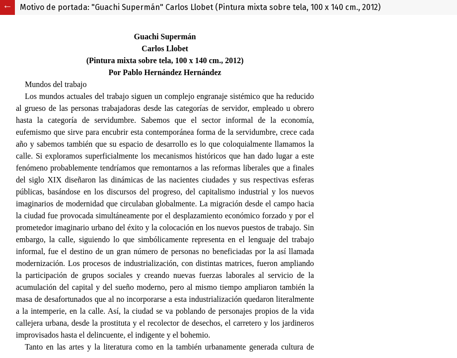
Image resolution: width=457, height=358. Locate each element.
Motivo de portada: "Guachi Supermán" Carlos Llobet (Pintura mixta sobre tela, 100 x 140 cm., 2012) (200, 7)
